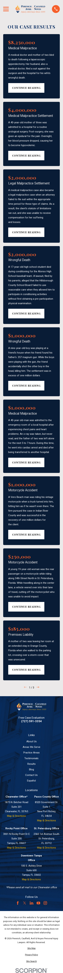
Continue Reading (26, 88)
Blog (31, 769)
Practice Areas (31, 752)
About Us (31, 741)
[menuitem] (31, 948)
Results (31, 763)
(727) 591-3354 (31, 721)
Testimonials (31, 758)
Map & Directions (16, 815)
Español (31, 780)
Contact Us (31, 775)
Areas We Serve (31, 747)
